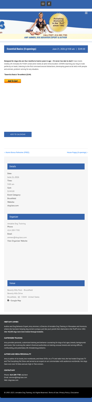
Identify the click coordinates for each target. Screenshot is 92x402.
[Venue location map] (45, 262)
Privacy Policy (64, 392)
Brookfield (11, 198)
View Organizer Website (17, 241)
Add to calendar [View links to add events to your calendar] (17, 134)
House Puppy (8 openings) (77, 152)
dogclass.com (13, 205)
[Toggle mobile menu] (86, 12)
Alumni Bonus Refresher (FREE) (17, 152)
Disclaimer (75, 392)
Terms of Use (53, 392)
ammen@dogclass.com (18, 377)
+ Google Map (15, 300)
